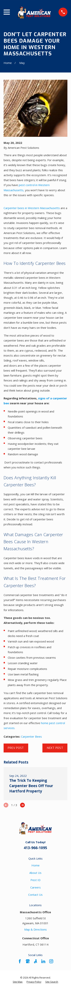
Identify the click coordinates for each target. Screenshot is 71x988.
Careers (35, 887)
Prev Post (16, 748)
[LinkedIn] (43, 961)
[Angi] (35, 961)
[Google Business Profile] (28, 961)
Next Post (55, 748)
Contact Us (35, 894)
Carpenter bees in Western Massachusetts (32, 208)
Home (35, 865)
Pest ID (35, 880)
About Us (35, 873)
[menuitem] (18, 982)
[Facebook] (20, 961)
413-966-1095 (35, 847)
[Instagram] (51, 961)
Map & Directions (35, 929)
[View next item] (22, 805)
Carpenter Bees (31, 736)
